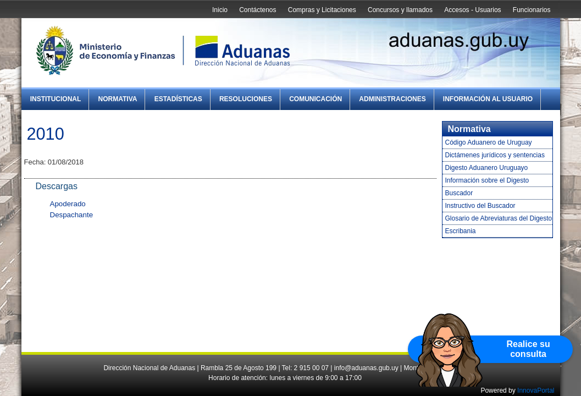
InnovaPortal (535, 390)
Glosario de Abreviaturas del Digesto (498, 218)
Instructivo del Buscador (480, 206)
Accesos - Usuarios (472, 10)
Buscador (459, 193)
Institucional (55, 99)
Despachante (71, 215)
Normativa (117, 99)
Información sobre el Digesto (487, 180)
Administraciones (392, 99)
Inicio (220, 10)
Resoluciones (245, 99)
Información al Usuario (488, 99)
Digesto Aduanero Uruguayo (486, 168)
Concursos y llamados (400, 10)
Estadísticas (178, 99)
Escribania (460, 231)
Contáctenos (257, 10)
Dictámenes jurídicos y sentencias (495, 155)
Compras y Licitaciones (322, 10)
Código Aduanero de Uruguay (488, 142)
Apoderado (68, 204)
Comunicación (315, 99)
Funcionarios (532, 10)
